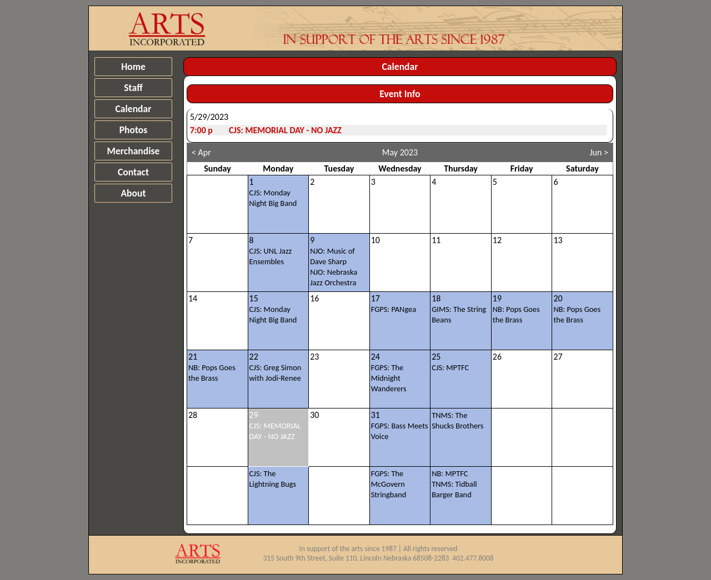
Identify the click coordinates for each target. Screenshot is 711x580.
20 (576, 309)
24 (389, 372)
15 (273, 309)
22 (275, 367)
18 (459, 309)
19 (516, 309)
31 (399, 425)
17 (393, 303)
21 (212, 367)
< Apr (201, 152)
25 (450, 361)
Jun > (599, 152)
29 (275, 425)
